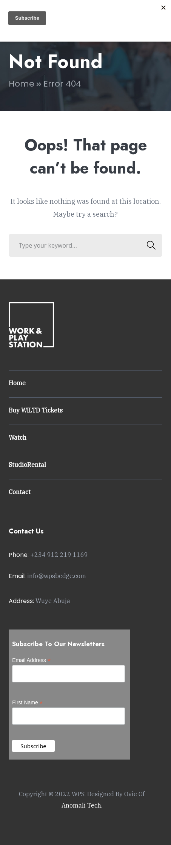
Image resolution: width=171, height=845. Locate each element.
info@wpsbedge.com (56, 576)
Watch (17, 437)
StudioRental (27, 464)
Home (21, 84)
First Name (27, 702)
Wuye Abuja (52, 601)
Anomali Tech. (82, 805)
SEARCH (149, 245)
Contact (20, 492)
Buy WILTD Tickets (36, 410)
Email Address (31, 660)
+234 (59, 554)
